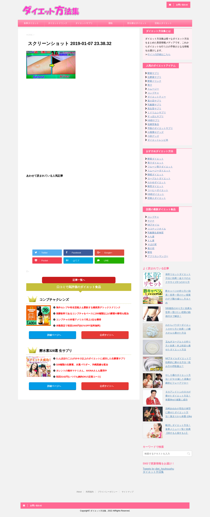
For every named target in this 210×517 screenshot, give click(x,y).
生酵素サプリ (154, 77)
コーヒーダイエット (157, 190)
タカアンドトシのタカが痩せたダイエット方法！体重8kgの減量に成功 (178, 395)
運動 (110, 23)
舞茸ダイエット (155, 186)
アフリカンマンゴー (157, 256)
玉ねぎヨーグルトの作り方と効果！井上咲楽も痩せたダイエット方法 (178, 345)
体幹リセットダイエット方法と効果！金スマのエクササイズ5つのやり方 (178, 278)
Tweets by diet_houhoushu (158, 468)
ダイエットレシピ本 (157, 140)
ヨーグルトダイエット (158, 178)
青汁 (149, 85)
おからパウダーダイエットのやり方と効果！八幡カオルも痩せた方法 (178, 329)
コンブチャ (153, 93)
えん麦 (150, 240)
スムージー (153, 89)
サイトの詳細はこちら (158, 54)
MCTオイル (153, 224)
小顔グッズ (153, 136)
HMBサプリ (153, 120)
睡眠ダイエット (155, 174)
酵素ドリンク (154, 81)
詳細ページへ (54, 335)
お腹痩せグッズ (155, 132)
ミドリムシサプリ (156, 112)
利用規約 (90, 492)
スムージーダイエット (158, 170)
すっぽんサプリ (155, 116)
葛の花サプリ (154, 100)
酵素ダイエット (155, 158)
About (79, 492)
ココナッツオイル (156, 228)
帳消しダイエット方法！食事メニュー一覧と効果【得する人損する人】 (178, 429)
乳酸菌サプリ (154, 104)
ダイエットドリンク (57, 23)
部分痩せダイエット (137, 23)
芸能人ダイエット (163, 23)
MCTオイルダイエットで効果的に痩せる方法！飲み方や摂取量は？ (178, 362)
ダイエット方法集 (153, 472)
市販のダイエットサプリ (160, 128)
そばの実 (152, 244)
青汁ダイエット (155, 162)
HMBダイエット (155, 194)
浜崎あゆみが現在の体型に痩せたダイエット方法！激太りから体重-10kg (178, 412)
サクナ (150, 221)
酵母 (149, 252)
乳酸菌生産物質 (155, 232)
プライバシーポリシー (107, 492)
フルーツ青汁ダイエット (160, 166)
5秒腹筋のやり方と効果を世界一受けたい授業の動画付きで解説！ (178, 312)
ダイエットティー (156, 96)
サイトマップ (128, 492)
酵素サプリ (153, 73)
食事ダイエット (31, 23)
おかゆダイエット (156, 182)
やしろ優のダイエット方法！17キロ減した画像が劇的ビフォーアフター (178, 379)
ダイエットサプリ (84, 23)
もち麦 (150, 236)
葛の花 (150, 248)
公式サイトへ (107, 335)
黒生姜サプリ (154, 108)
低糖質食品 (153, 124)
